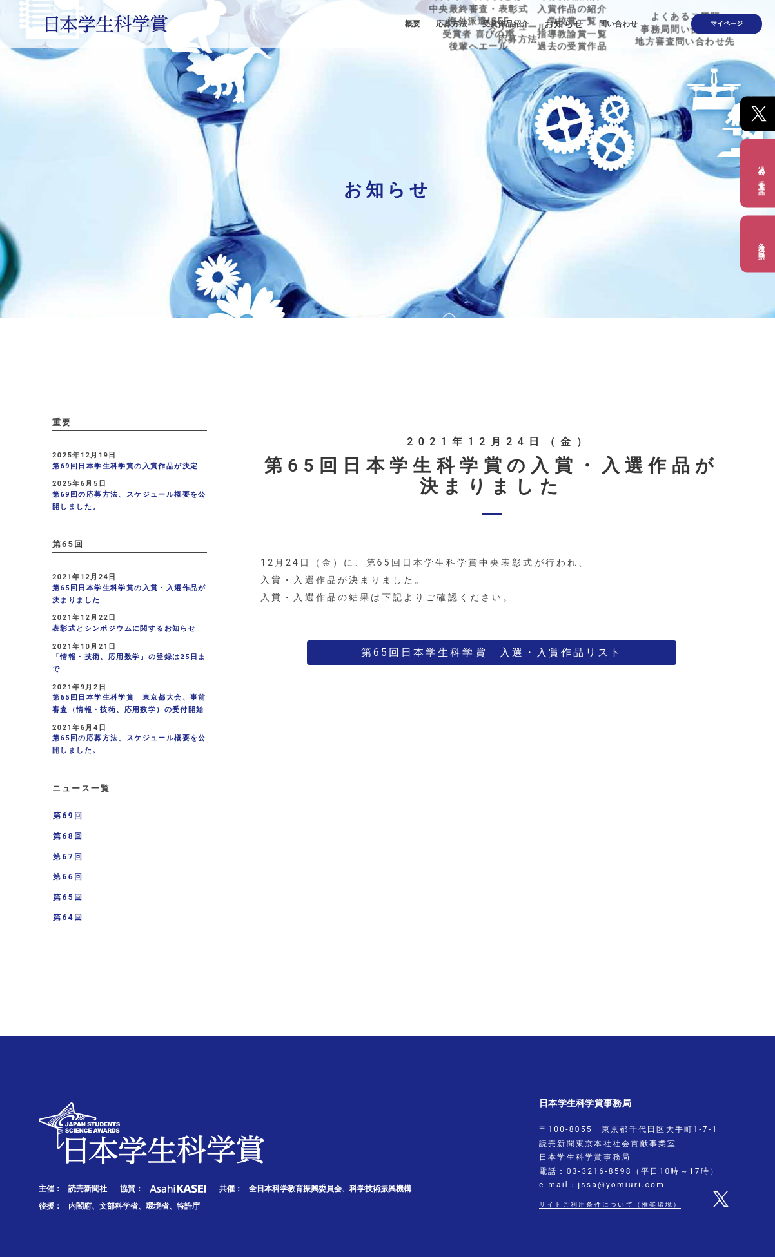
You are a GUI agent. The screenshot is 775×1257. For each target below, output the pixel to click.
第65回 (68, 897)
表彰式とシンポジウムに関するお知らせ (124, 628)
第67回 (68, 856)
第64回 (68, 917)
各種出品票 (761, 243)
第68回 (68, 836)
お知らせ (592, 19)
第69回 (68, 815)
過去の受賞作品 (761, 173)
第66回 (68, 876)
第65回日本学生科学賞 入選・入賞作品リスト (492, 652)
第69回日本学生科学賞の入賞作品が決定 (125, 466)
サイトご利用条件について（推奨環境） (621, 1204)
